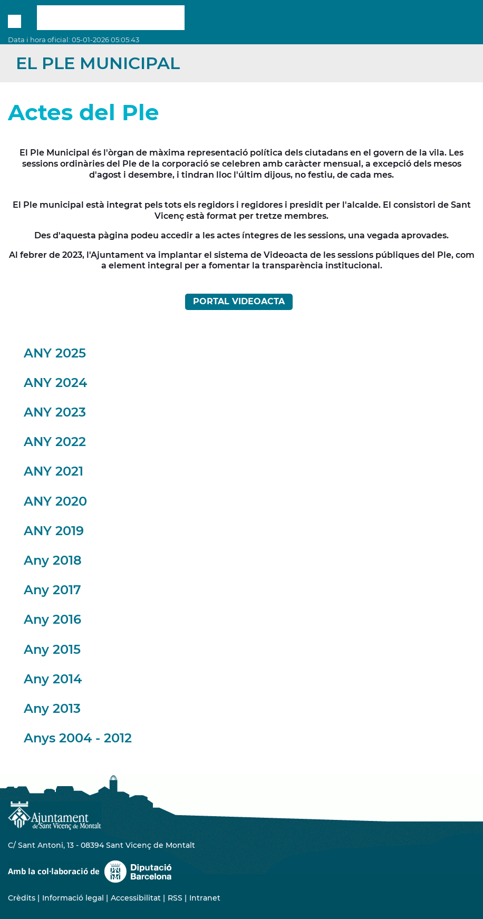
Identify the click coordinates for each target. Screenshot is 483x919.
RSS (175, 898)
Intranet (204, 898)
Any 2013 (52, 708)
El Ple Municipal (98, 63)
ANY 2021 (53, 471)
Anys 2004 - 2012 (78, 738)
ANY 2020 (55, 501)
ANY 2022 (55, 441)
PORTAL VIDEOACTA (239, 301)
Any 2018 (53, 560)
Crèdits (21, 898)
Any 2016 (52, 619)
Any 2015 (52, 649)
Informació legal (73, 898)
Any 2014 (53, 678)
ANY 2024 (55, 382)
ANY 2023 (55, 412)
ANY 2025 (55, 353)
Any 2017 (52, 589)
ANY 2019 (54, 530)
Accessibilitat (136, 898)
